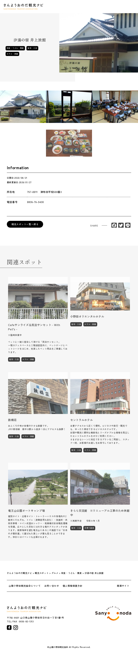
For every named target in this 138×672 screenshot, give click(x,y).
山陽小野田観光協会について (25, 586)
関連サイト (123, 586)
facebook (9, 627)
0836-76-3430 (35, 202)
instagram (15, 627)
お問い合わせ (51, 586)
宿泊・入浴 (32, 48)
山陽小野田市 (113, 613)
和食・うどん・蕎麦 (15, 48)
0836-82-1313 (26, 621)
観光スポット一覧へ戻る (25, 224)
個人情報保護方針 (72, 586)
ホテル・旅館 (12, 54)
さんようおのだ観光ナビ (23, 7)
